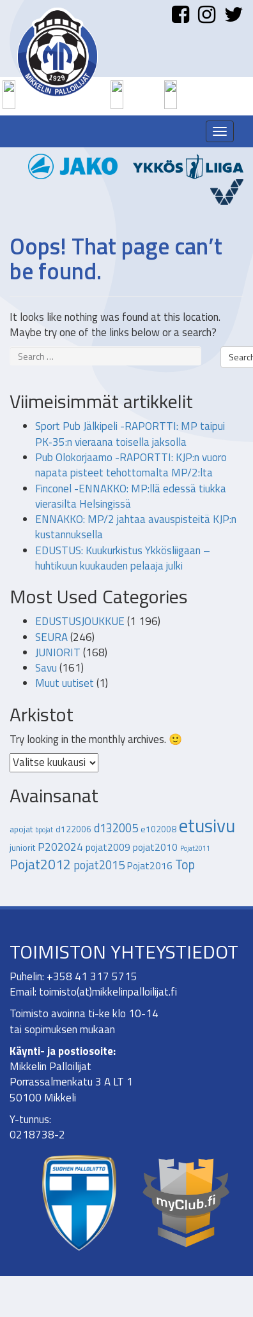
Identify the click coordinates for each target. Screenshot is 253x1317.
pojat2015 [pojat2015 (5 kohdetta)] (99, 865)
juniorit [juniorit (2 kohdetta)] (22, 847)
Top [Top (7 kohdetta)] (185, 864)
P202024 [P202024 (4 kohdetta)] (60, 847)
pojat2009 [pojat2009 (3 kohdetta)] (108, 847)
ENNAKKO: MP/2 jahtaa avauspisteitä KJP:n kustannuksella (135, 527)
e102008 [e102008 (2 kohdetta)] (158, 829)
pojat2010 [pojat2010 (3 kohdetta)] (155, 847)
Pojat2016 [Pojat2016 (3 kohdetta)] (149, 865)
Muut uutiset (64, 683)
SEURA (51, 637)
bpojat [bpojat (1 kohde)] (44, 830)
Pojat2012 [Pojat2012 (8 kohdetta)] (40, 864)
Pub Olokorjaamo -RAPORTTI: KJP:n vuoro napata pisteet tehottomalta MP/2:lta (131, 465)
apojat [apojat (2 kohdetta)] (21, 829)
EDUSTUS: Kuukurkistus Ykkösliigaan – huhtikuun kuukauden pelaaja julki (122, 558)
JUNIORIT (57, 652)
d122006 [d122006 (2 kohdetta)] (73, 829)
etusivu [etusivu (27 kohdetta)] (207, 825)
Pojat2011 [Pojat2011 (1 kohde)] (195, 848)
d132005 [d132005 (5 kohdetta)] (116, 828)
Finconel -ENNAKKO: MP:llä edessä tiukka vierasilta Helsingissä (130, 496)
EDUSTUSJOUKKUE (80, 621)
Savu (46, 667)
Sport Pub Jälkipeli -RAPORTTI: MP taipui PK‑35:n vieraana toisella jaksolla (130, 434)
